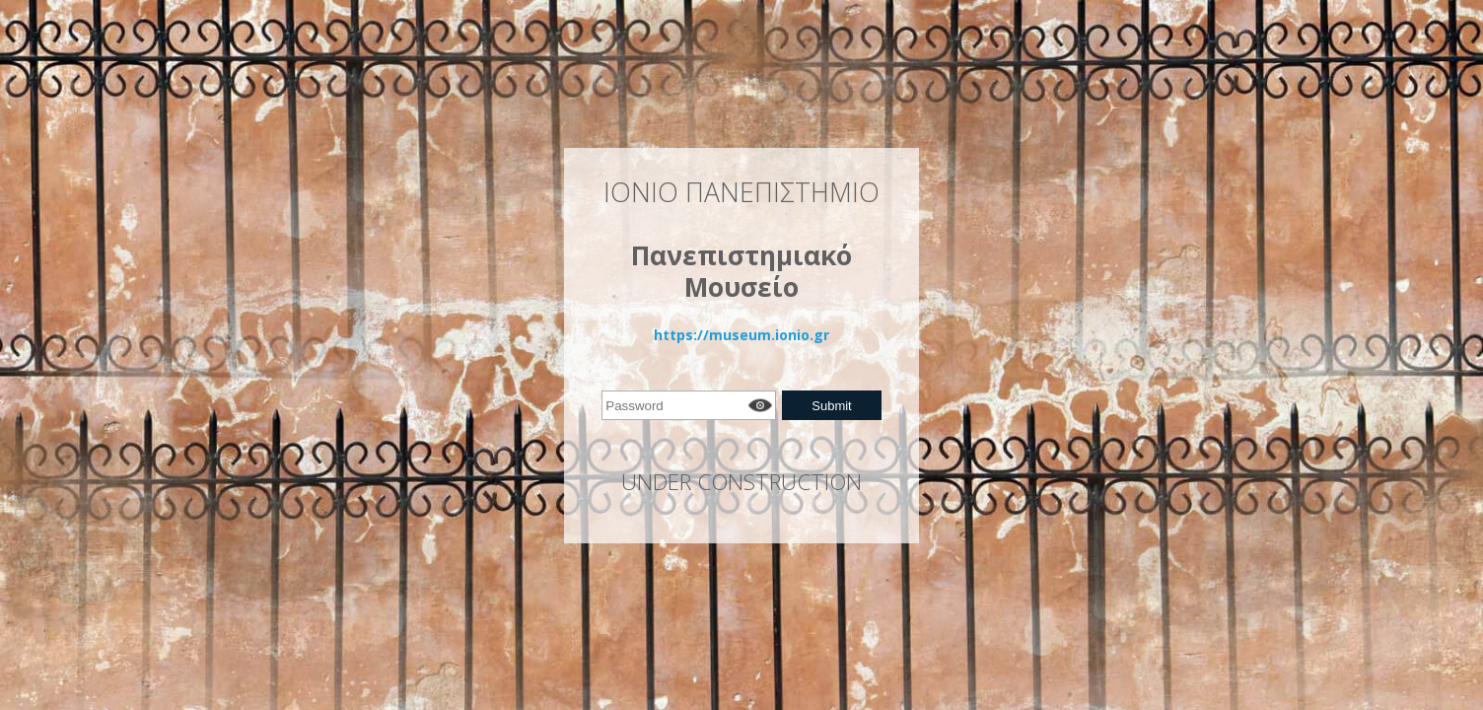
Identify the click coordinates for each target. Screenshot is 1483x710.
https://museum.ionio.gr (741, 334)
